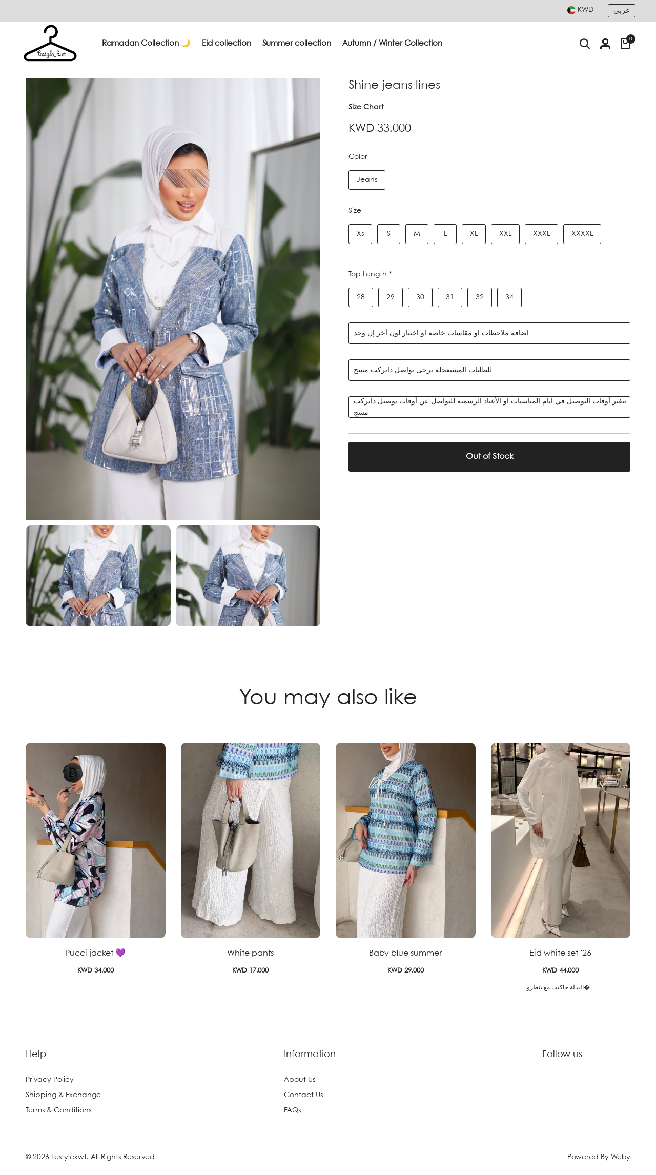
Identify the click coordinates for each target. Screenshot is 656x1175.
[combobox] (580, 10)
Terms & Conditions (58, 1110)
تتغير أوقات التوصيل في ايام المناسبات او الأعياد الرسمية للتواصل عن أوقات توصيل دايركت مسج (490, 407)
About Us (299, 1079)
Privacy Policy (50, 1079)
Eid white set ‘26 (560, 953)
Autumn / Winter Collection (392, 43)
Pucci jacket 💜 (95, 953)
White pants (250, 953)
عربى (621, 10)
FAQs (292, 1110)
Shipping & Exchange (63, 1095)
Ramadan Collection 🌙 (146, 43)
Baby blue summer (405, 953)
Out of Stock (490, 456)
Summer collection (296, 43)
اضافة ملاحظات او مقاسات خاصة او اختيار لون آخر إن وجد (441, 333)
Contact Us (303, 1095)
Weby (620, 1157)
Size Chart (366, 107)
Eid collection (226, 43)
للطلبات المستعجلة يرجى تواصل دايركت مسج (423, 370)
